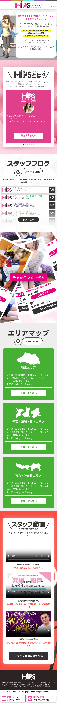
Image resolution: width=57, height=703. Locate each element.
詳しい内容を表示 (23, 308)
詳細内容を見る (28, 135)
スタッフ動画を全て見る (28, 656)
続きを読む (52, 190)
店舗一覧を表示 (28, 393)
